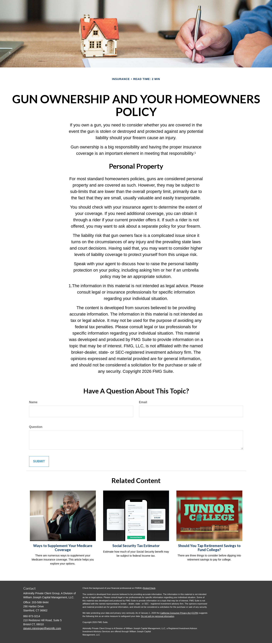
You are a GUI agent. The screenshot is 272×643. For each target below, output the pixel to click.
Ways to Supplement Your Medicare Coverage (62, 548)
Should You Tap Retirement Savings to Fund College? (209, 548)
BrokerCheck (149, 588)
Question (35, 426)
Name (33, 402)
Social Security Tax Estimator (136, 546)
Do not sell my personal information (157, 616)
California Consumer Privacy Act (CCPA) (179, 613)
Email (143, 402)
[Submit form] (39, 461)
